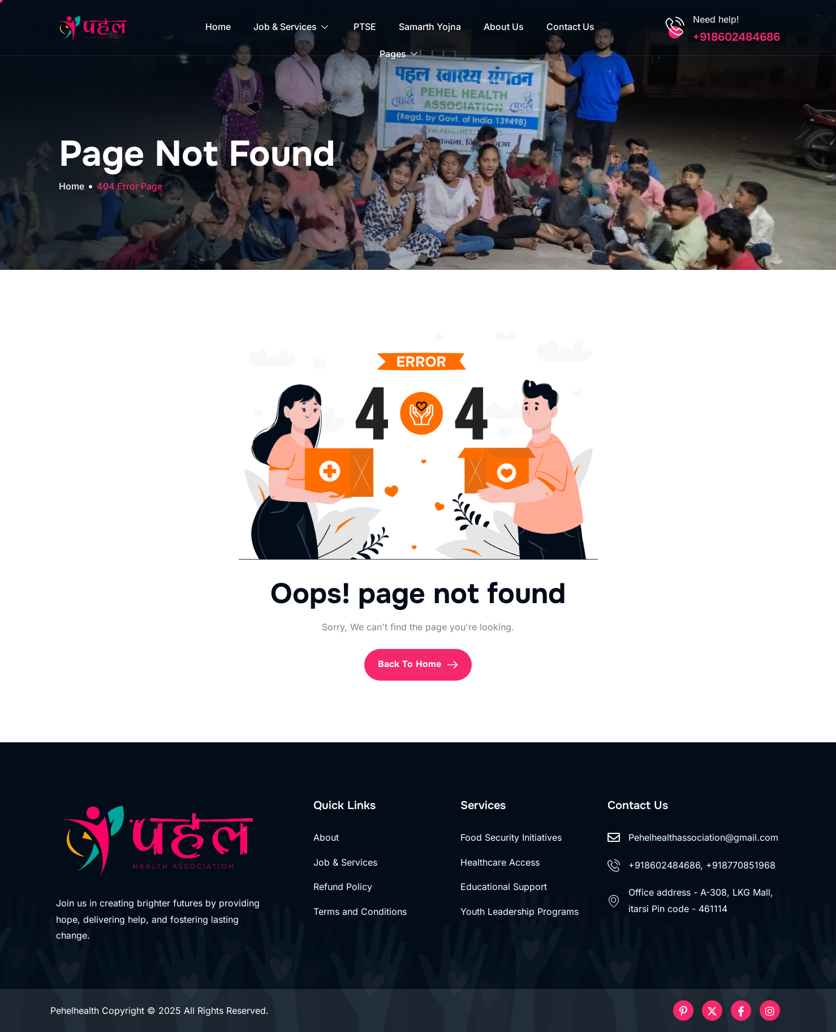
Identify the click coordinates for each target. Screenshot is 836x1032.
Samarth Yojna (430, 27)
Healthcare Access (500, 862)
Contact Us (570, 27)
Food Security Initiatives (511, 837)
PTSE (365, 27)
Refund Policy (342, 886)
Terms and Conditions (360, 911)
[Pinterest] (683, 1010)
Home (218, 27)
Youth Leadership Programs (519, 911)
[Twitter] (712, 1010)
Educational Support (503, 886)
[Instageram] (770, 1010)
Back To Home (418, 664)
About (326, 837)
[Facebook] (741, 1010)
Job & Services (292, 27)
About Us (504, 27)
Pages (400, 55)
